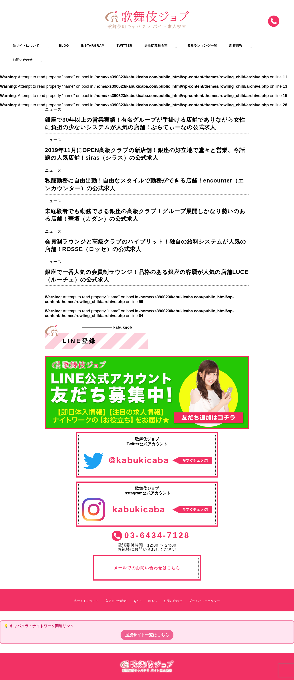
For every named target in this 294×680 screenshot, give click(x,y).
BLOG (64, 45)
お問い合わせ (23, 59)
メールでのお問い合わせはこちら (147, 568)
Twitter (124, 45)
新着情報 (235, 45)
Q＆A (137, 601)
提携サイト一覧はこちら (147, 635)
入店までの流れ (116, 601)
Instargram (93, 45)
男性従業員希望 (156, 45)
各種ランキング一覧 (202, 45)
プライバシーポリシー (204, 601)
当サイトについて (26, 45)
